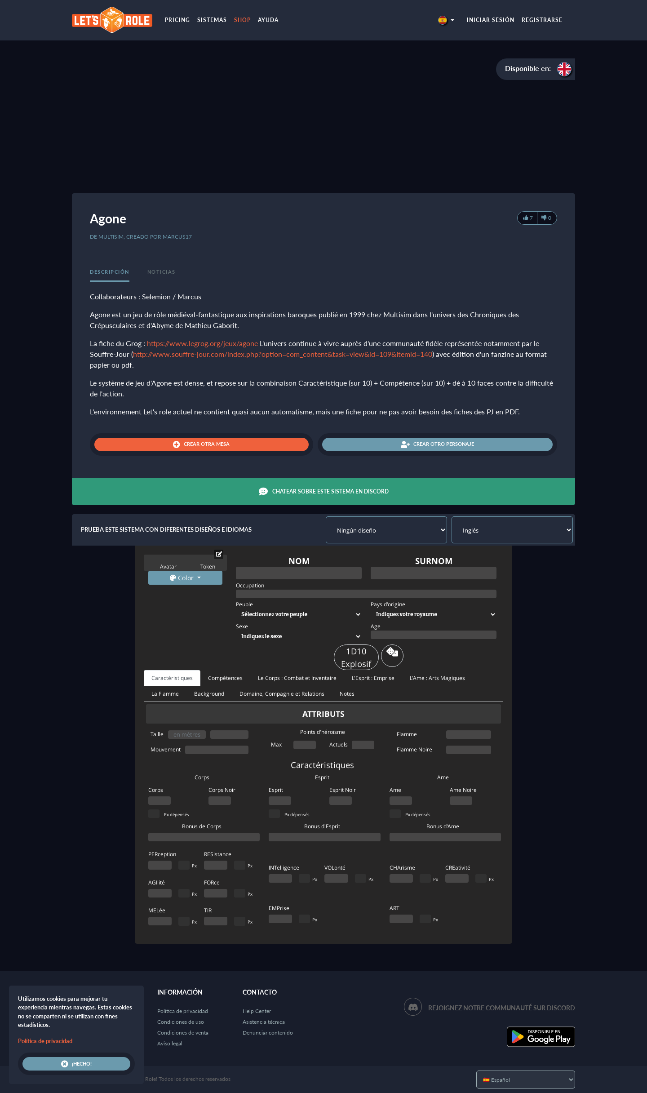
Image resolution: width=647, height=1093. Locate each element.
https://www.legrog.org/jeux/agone (202, 343)
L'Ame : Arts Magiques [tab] (437, 678)
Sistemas (212, 20)
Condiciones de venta (182, 1032)
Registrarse (542, 20)
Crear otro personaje (437, 444)
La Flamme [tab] (165, 694)
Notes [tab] (347, 694)
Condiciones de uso (180, 1021)
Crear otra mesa (201, 444)
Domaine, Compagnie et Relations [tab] (281, 694)
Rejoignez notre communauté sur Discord (501, 1008)
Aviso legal (169, 1043)
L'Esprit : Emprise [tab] (373, 678)
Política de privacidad (182, 1011)
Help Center (257, 1011)
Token (207, 566)
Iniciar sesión (490, 20)
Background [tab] (209, 694)
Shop (242, 20)
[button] (446, 20)
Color (182, 577)
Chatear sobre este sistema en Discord (324, 491)
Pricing (177, 20)
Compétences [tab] (225, 678)
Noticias (161, 272)
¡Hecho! (76, 1063)
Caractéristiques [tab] (172, 678)
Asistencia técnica (264, 1021)
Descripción (109, 272)
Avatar (168, 566)
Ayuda (268, 20)
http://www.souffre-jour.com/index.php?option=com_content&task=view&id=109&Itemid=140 (282, 354)
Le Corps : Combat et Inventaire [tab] (297, 678)
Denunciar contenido (268, 1032)
